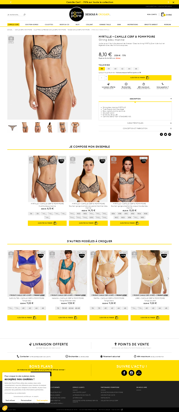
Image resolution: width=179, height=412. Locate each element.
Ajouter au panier (139, 77)
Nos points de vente (108, 395)
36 (102, 69)
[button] (5, 408)
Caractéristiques (149, 123)
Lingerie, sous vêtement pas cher (18, 6)
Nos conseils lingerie (52, 395)
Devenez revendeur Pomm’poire (112, 392)
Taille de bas (104, 65)
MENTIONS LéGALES (104, 409)
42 (122, 69)
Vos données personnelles (88, 409)
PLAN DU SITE (116, 409)
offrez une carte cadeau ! (54, 403)
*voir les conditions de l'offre (27, 403)
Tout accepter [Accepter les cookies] (42, 400)
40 (115, 69)
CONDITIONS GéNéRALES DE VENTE (66, 409)
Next (168, 278)
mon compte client (79, 392)
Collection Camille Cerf (109, 400)
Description (151, 99)
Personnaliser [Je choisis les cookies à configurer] (26, 400)
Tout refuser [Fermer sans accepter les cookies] (10, 400)
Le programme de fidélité (81, 395)
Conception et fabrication (147, 128)
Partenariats (105, 398)
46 (136, 69)
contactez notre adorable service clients (85, 401)
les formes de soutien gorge (55, 398)
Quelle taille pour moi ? (107, 72)
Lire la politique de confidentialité (15, 393)
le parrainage (77, 398)
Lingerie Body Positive (52, 400)
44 (129, 69)
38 (109, 69)
